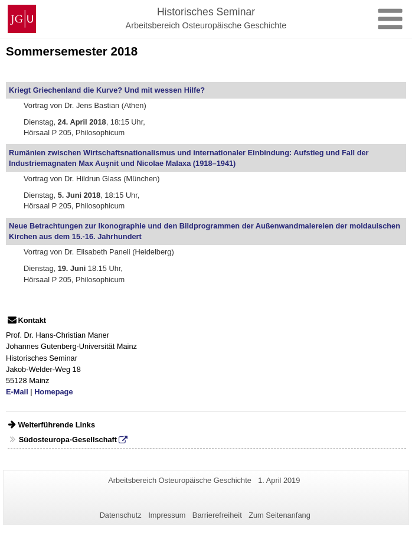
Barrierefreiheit (217, 515)
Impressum (166, 515)
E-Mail (17, 391)
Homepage (53, 391)
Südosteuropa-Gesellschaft (68, 439)
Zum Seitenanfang (279, 515)
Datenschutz (121, 515)
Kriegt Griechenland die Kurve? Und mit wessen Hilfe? (107, 90)
